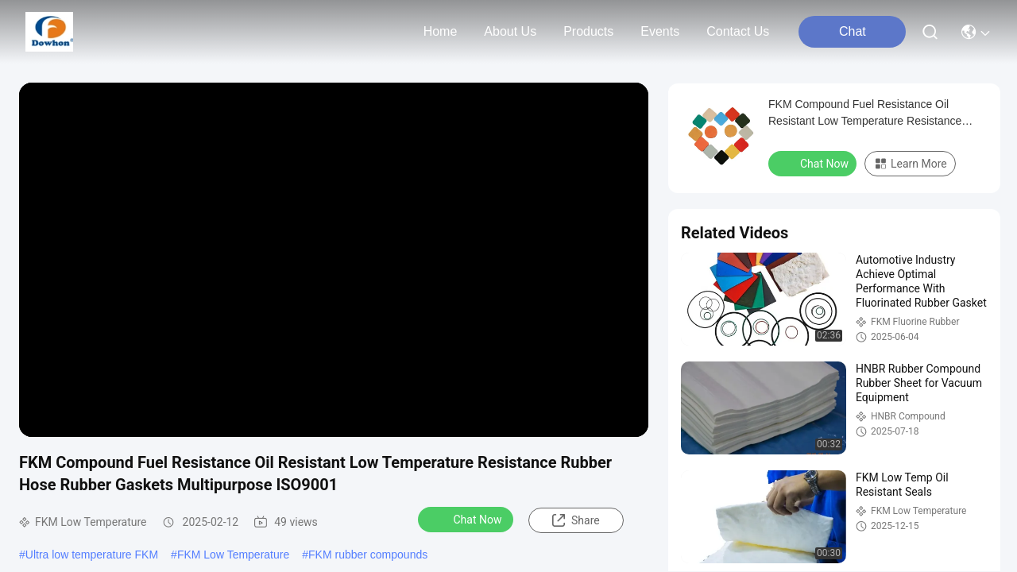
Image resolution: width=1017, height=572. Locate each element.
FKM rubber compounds (367, 554)
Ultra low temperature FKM (91, 554)
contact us (737, 31)
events (659, 31)
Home (440, 31)
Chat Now (467, 519)
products (588, 31)
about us (510, 31)
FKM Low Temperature (233, 554)
